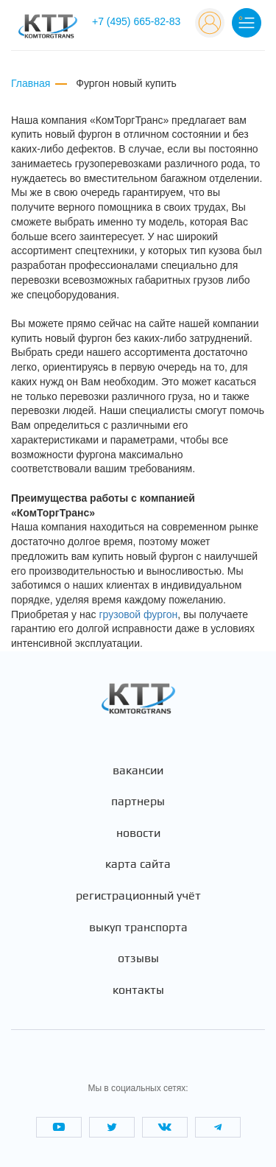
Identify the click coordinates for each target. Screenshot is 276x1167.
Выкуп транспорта (138, 927)
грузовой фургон (138, 614)
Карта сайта (138, 864)
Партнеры (138, 801)
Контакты (138, 990)
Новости (138, 833)
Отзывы (138, 958)
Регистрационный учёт (138, 896)
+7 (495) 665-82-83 (136, 21)
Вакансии (138, 770)
